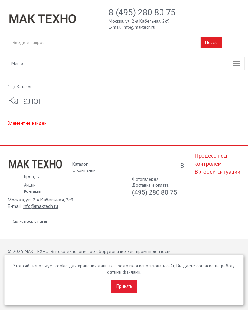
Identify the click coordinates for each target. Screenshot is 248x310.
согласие (205, 266)
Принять (124, 286)
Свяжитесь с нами (30, 221)
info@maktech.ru (40, 206)
